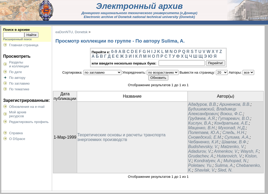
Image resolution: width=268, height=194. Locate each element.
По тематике (19, 89)
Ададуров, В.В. (202, 104)
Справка (16, 133)
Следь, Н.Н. (233, 132)
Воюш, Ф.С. (231, 113)
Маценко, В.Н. (202, 128)
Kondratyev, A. (207, 160)
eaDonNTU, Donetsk (71, 32)
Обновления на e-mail (26, 107)
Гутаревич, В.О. (234, 118)
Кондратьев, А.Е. (231, 123)
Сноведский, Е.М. (205, 137)
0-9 (114, 51)
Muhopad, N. (236, 160)
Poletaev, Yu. (200, 165)
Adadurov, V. (200, 151)
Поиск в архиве (16, 30)
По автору (17, 78)
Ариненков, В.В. (234, 104)
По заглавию (19, 83)
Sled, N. (224, 170)
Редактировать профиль (29, 122)
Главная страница (23, 45)
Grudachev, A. (201, 156)
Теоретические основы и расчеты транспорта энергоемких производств (121, 137)
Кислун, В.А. (200, 123)
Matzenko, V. (233, 146)
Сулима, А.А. (237, 137)
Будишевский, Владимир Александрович (212, 111)
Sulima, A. (224, 165)
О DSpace (17, 139)
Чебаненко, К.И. (203, 142)
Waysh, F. (250, 151)
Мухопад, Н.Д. (231, 128)
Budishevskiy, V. (203, 146)
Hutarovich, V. (230, 156)
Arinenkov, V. (226, 151)
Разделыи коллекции (19, 64)
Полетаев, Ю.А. (204, 132)
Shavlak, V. (204, 170)
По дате (15, 72)
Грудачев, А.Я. (202, 118)
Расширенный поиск (17, 39)
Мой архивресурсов (17, 114)
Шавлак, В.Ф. (234, 142)
